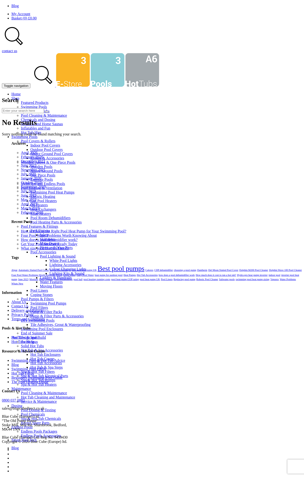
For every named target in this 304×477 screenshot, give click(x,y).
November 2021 (33, 170)
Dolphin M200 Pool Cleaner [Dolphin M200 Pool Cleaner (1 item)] (253, 270)
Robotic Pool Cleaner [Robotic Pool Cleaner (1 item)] (207, 279)
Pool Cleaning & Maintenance (44, 115)
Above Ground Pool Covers (51, 154)
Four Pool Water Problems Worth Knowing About (59, 235)
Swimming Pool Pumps (48, 303)
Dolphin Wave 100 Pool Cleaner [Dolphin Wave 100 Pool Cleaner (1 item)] (285, 270)
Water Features (51, 282)
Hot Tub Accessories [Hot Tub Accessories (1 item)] (147, 275)
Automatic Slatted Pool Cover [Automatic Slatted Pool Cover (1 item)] (33, 270)
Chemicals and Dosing (38, 120)
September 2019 (33, 187)
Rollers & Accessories (47, 158)
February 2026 (32, 157)
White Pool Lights (63, 261)
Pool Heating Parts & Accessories (56, 222)
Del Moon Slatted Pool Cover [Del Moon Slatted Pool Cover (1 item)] (223, 270)
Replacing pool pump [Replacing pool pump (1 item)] (184, 279)
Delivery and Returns (27, 310)
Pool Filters (39, 308)
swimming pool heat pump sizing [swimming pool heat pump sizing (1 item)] (252, 279)
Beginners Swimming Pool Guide (37, 377)
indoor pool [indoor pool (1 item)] (274, 275)
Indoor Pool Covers (45, 145)
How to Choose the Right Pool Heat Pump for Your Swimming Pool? (73, 231)
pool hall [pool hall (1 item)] (78, 279)
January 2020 (31, 178)
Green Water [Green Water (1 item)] (69, 275)
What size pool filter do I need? (45, 248)
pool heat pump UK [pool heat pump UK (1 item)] (150, 279)
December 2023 (33, 161)
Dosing (16, 406)
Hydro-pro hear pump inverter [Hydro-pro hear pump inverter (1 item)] (252, 275)
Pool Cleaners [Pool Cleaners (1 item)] (46, 279)
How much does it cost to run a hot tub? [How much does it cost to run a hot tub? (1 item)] (216, 275)
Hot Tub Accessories (46, 363)
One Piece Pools (42, 175)
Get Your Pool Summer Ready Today (49, 244)
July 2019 (28, 191)
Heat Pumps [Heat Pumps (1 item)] (130, 275)
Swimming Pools (34, 107)
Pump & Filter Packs (46, 312)
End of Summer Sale (36, 333)
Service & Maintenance (39, 401)
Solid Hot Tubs (32, 346)
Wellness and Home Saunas (42, 124)
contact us (9, 51)
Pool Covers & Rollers (38, 141)
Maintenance (21, 389)
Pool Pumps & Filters (37, 299)
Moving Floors (51, 286)
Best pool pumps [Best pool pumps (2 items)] (121, 268)
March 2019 (30, 208)
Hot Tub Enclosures (45, 354)
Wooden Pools (41, 167)
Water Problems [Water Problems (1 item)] (288, 279)
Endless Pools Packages (39, 431)
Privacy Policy (22, 315)
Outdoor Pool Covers (46, 150)
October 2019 (31, 183)
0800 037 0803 (13, 400)
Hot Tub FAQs (22, 373)
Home (16, 94)
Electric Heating (42, 197)
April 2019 (29, 204)
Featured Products (34, 103)
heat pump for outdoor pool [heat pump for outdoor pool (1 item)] (109, 275)
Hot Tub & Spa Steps (46, 367)
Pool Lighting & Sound (58, 256)
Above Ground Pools (46, 171)
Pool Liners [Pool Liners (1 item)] (166, 279)
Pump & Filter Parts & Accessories (57, 316)
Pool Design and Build (28, 337)
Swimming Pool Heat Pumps (52, 192)
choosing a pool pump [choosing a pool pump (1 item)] (185, 270)
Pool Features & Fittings (39, 226)
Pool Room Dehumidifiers (50, 218)
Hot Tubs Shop (22, 342)
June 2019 (28, 195)
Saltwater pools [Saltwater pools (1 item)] (227, 279)
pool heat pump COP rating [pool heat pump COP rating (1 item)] (125, 279)
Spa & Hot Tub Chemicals (41, 419)
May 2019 (28, 200)
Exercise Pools (41, 179)
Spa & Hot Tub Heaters (39, 384)
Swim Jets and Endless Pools (43, 184)
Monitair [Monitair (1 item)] (33, 279)
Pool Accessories (43, 252)
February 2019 (32, 212)
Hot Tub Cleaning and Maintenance (48, 397)
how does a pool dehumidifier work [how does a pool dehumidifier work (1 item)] (177, 275)
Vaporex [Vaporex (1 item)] (274, 279)
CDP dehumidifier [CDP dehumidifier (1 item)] (163, 270)
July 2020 (28, 174)
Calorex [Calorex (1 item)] (149, 270)
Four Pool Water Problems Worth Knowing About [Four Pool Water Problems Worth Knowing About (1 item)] (36, 275)
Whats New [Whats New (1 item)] (17, 283)
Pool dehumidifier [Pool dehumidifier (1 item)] (63, 279)
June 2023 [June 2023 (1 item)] (23, 279)
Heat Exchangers (43, 209)
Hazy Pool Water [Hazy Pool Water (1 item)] (85, 275)
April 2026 (29, 153)
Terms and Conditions (28, 319)
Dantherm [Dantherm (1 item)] (202, 270)
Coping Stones (41, 295)
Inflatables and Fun (35, 128)
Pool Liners (39, 290)
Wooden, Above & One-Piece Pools (48, 162)
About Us (18, 302)
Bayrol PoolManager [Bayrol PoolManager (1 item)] (60, 270)
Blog (15, 6)
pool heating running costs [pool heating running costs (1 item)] (96, 279)
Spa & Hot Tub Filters (38, 372)
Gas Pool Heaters (43, 201)
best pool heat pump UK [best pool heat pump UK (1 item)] (84, 270)
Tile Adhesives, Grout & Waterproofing (60, 325)
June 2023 (28, 165)
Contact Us (19, 306)
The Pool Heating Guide (29, 382)
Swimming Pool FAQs (28, 369)
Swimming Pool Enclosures (42, 329)
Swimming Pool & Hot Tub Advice (38, 360)
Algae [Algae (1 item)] (14, 270)
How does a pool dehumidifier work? (49, 240)
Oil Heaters (39, 205)
